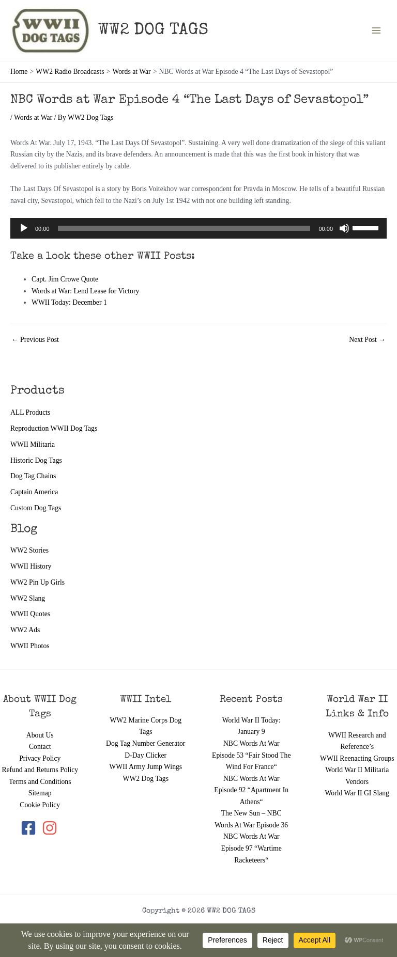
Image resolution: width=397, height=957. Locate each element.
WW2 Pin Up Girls (37, 582)
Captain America (34, 492)
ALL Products (30, 412)
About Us (40, 735)
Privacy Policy (39, 758)
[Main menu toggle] (377, 31)
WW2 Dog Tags (146, 778)
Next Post (367, 339)
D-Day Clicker (145, 755)
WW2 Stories (29, 550)
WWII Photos (30, 646)
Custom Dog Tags (35, 508)
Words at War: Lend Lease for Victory (85, 291)
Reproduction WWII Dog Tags (53, 428)
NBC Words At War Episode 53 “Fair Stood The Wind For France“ (251, 755)
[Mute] (344, 228)
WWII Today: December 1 (69, 302)
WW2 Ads (25, 630)
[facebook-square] (30, 828)
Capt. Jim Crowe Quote (65, 279)
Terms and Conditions (40, 782)
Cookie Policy (40, 805)
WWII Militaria (32, 444)
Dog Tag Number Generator (145, 743)
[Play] (24, 228)
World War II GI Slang (357, 793)
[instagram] (50, 828)
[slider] (184, 228)
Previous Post (35, 339)
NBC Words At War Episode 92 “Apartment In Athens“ (251, 790)
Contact (40, 746)
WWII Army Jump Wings (145, 767)
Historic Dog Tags (36, 460)
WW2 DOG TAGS (153, 31)
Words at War (33, 117)
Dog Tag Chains (33, 476)
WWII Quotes (30, 614)
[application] (198, 228)
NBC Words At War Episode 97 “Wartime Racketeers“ (251, 848)
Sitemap (40, 793)
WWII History (30, 566)
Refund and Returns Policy (40, 770)
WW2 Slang (27, 598)
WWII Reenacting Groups (357, 758)
